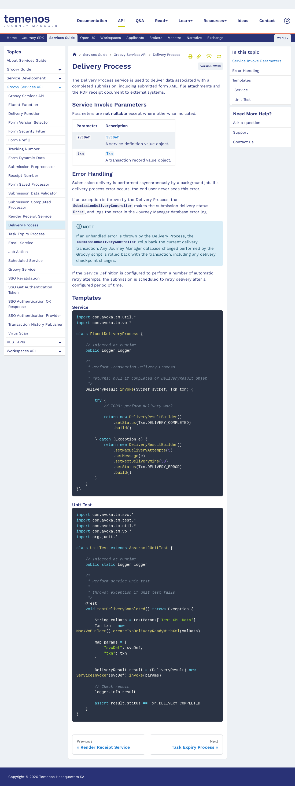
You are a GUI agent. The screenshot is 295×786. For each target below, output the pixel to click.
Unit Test (242, 99)
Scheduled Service (25, 260)
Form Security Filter (27, 131)
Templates (241, 80)
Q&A (140, 20)
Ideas (243, 20)
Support (240, 132)
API (121, 20)
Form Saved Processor (28, 184)
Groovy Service (21, 269)
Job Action (18, 251)
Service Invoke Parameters (256, 61)
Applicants (135, 38)
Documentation (92, 20)
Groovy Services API (25, 87)
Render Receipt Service (29, 216)
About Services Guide (26, 60)
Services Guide (62, 38)
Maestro (174, 38)
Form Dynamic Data (26, 158)
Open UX (87, 38)
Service (241, 90)
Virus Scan (18, 333)
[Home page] (74, 54)
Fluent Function (23, 104)
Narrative (194, 38)
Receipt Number (23, 175)
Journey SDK (33, 38)
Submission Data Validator (32, 193)
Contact (267, 20)
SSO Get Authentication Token (30, 290)
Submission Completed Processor (29, 205)
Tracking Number (24, 149)
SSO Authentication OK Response (29, 304)
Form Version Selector (28, 122)
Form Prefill (19, 140)
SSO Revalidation (24, 278)
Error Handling (245, 70)
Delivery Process (23, 225)
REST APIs (16, 342)
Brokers (155, 38)
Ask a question (246, 122)
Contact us (243, 142)
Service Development (26, 78)
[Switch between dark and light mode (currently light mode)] (209, 56)
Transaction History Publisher (35, 324)
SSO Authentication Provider (34, 315)
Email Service (20, 243)
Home (12, 38)
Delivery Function (24, 113)
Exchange (215, 38)
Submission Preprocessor (31, 166)
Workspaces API (21, 351)
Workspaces (110, 38)
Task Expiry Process (26, 234)
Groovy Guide (19, 69)
